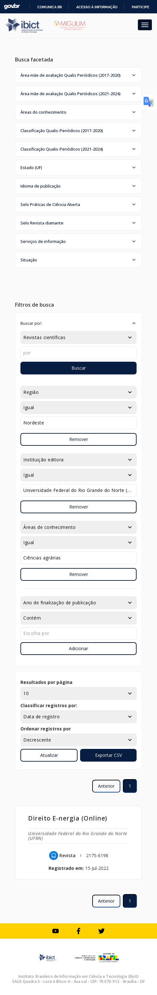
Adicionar (78, 648)
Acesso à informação (96, 7)
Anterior (106, 786)
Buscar (78, 368)
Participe (140, 7)
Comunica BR (49, 7)
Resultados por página (46, 682)
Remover (78, 439)
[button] (78, 75)
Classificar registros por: (48, 705)
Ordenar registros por (45, 729)
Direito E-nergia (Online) (67, 818)
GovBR (12, 7)
